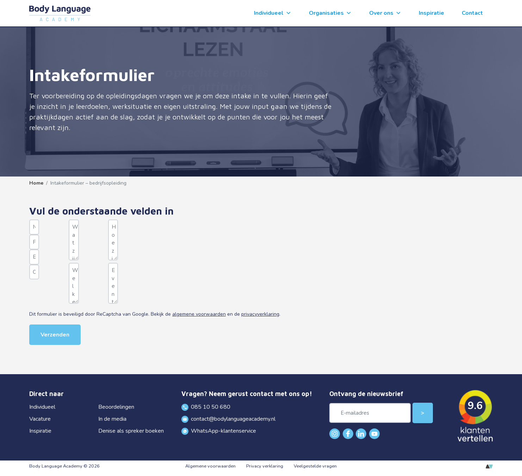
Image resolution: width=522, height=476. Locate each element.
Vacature (40, 419)
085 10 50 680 (206, 407)
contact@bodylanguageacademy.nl (228, 419)
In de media (112, 419)
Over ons (385, 13)
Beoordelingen (116, 407)
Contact (472, 13)
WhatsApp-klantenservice (218, 431)
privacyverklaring (260, 314)
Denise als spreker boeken (131, 431)
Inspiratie (431, 13)
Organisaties (330, 13)
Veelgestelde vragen (315, 466)
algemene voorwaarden (199, 314)
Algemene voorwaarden (210, 466)
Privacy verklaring (264, 466)
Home (36, 183)
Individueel (272, 13)
